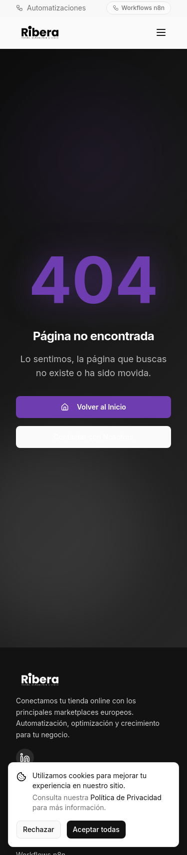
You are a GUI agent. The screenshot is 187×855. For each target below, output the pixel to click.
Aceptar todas (96, 829)
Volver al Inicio (93, 407)
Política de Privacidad (125, 797)
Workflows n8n (139, 7)
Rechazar (38, 829)
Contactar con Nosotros (94, 436)
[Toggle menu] (161, 32)
